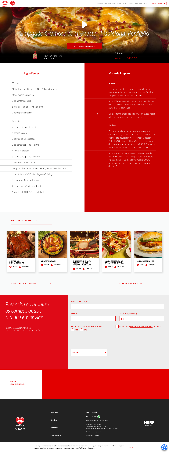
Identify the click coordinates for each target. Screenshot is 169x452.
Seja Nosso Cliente (92, 435)
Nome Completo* (79, 302)
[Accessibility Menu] (164, 447)
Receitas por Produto (31, 283)
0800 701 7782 (91, 417)
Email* (74, 314)
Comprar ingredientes (84, 46)
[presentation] (87, 341)
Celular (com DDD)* (128, 314)
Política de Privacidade (141, 327)
